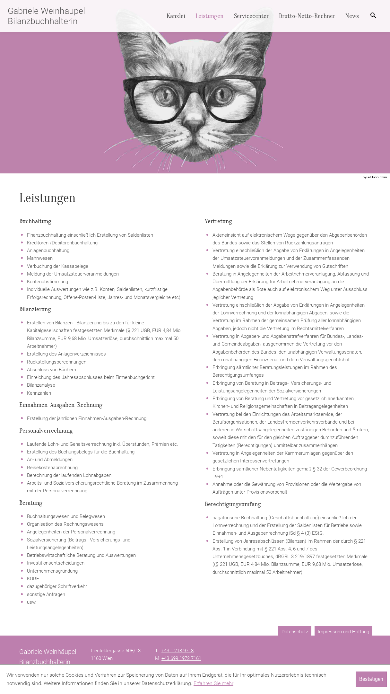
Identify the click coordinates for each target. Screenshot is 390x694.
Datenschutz (295, 632)
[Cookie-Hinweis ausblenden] (371, 679)
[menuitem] (175, 16)
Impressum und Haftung (343, 632)
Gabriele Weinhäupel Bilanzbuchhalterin (46, 16)
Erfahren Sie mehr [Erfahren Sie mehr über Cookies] (213, 683)
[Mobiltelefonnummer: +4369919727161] (181, 658)
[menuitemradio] (209, 16)
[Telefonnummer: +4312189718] (177, 650)
